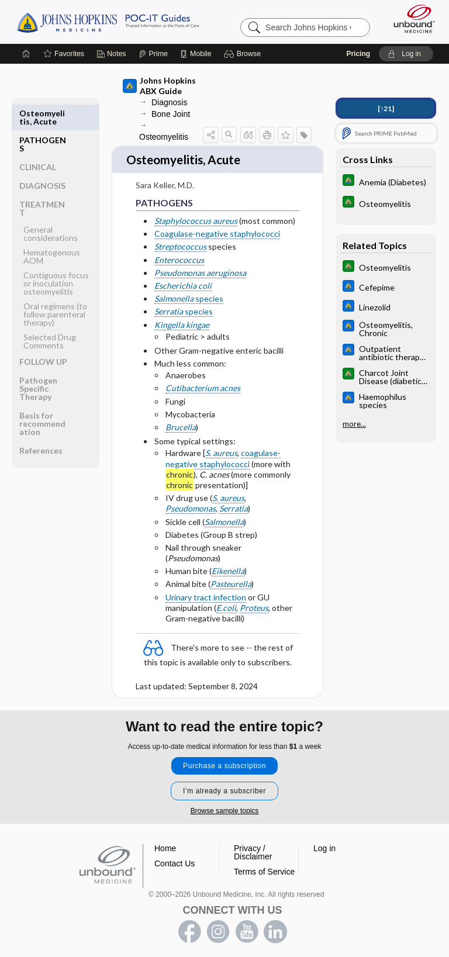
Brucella (180, 419)
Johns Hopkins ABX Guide (159, 84)
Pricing (358, 53)
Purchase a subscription (224, 759)
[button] (244, 53)
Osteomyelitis (163, 135)
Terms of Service (264, 865)
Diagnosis (169, 101)
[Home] (26, 53)
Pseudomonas (190, 501)
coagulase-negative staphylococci (223, 451)
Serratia (233, 501)
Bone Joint (170, 113)
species (188, 291)
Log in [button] (324, 842)
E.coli (226, 600)
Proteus (254, 600)
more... (354, 422)
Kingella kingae (181, 317)
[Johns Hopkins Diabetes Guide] (386, 180)
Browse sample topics (225, 804)
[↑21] (386, 107)
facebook (189, 925)
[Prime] (153, 53)
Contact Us (174, 857)
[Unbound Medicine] (410, 17)
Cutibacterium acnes (202, 381)
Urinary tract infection (205, 590)
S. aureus (221, 446)
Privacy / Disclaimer (253, 846)
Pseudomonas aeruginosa (200, 265)
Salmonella (224, 514)
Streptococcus (180, 239)
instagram (218, 925)
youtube (246, 925)
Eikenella (228, 564)
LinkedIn (275, 925)
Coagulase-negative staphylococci (217, 227)
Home (165, 842)
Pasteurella (230, 577)
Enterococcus (179, 252)
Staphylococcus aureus (195, 213)
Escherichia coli (183, 278)
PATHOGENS (42, 116)
